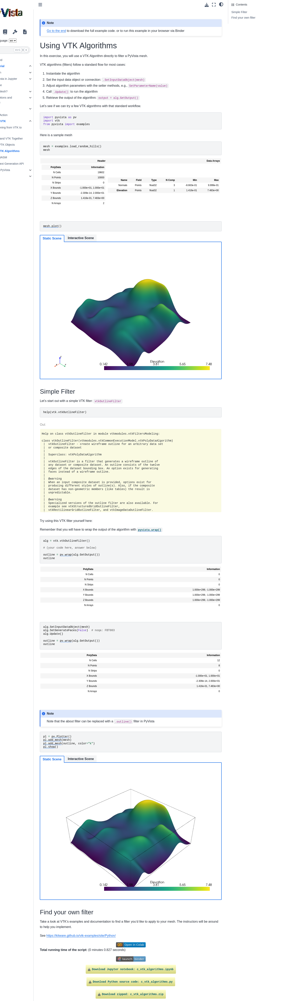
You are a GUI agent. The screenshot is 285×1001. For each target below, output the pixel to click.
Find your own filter (243, 17)
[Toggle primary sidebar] (65, 5)
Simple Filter (239, 12)
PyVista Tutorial (18, 66)
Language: (26, 40)
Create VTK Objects (27, 144)
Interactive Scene (106, 238)
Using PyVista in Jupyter (26, 78)
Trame (15, 176)
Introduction (18, 72)
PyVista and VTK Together (31, 138)
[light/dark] (221, 4)
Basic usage (19, 85)
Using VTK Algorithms (30, 151)
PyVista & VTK (21, 121)
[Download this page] (206, 5)
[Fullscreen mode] (214, 5)
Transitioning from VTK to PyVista (31, 130)
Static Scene (77, 238)
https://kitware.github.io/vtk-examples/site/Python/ (106, 897)
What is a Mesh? (22, 91)
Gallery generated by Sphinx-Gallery (202, 966)
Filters (15, 108)
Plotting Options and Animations (24, 100)
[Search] (31, 50)
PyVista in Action (22, 115)
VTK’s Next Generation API (32, 163)
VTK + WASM (23, 157)
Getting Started (18, 60)
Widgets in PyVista (23, 170)
